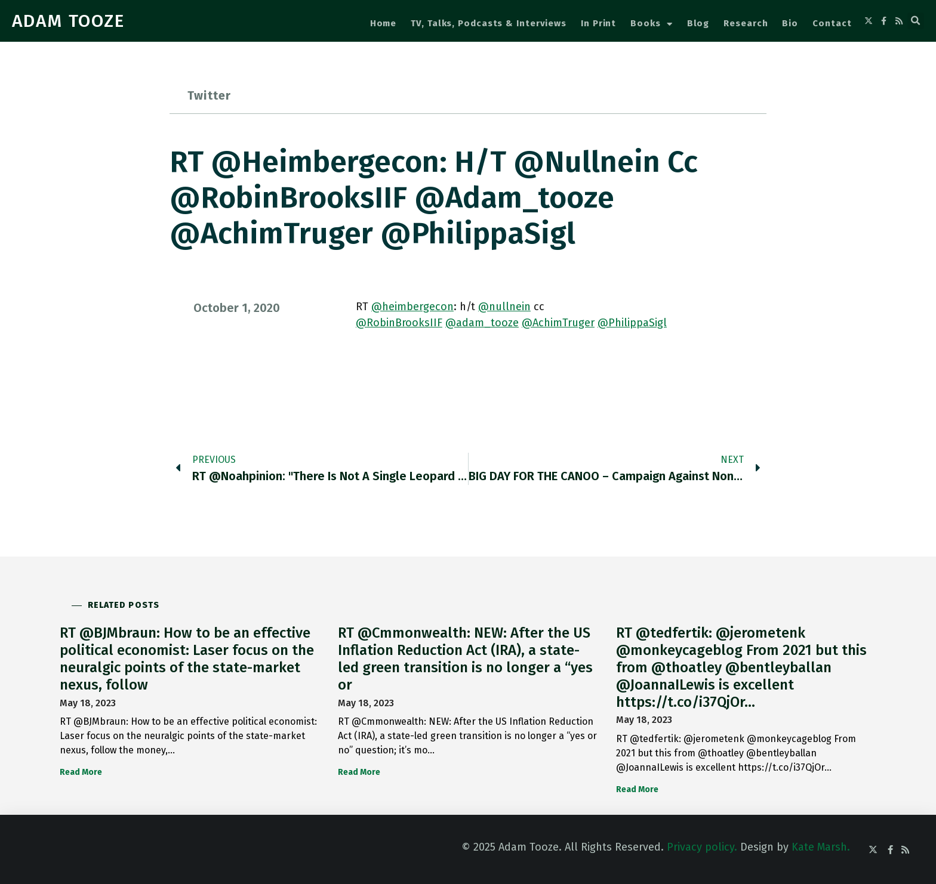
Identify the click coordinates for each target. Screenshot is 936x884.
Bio (790, 23)
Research (745, 23)
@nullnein (504, 306)
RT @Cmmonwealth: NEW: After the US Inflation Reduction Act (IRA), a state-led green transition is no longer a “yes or (465, 659)
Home (383, 23)
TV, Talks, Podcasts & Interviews (488, 23)
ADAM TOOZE (68, 21)
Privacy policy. (702, 847)
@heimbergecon (412, 306)
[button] (915, 21)
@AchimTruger (558, 322)
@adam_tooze (482, 322)
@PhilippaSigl (632, 322)
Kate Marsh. (821, 847)
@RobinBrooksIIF (399, 322)
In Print (598, 23)
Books (651, 24)
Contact (831, 23)
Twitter (209, 95)
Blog (698, 23)
